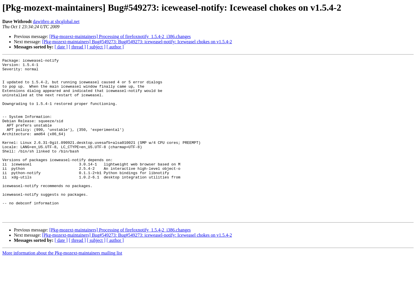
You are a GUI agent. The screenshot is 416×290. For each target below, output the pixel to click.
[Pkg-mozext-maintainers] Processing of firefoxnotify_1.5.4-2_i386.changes (120, 36)
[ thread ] (77, 46)
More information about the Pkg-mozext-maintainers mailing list (62, 285)
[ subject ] (96, 46)
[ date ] (61, 46)
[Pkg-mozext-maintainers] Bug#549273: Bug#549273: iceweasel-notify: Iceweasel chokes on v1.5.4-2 (137, 41)
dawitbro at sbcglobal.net (56, 21)
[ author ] (115, 46)
